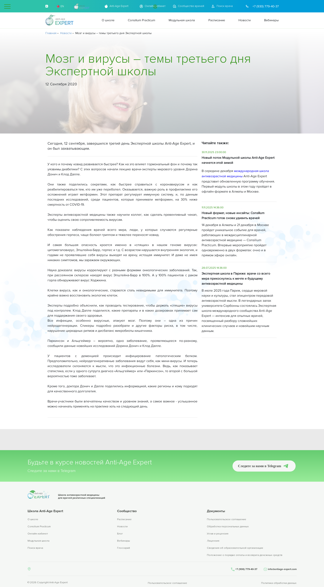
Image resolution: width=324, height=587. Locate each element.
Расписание (124, 519)
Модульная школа (38, 541)
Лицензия (213, 541)
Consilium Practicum (39, 527)
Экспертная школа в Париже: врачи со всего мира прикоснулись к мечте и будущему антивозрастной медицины (236, 278)
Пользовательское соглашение (226, 519)
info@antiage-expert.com (282, 568)
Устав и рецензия (217, 534)
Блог (120, 534)
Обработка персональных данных (228, 527)
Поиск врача (35, 548)
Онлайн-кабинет (38, 534)
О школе (33, 519)
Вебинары (123, 541)
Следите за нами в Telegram (258, 466)
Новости (122, 527)
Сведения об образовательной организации (235, 548)
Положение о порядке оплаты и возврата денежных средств (244, 555)
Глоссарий (123, 548)
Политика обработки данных (279, 581)
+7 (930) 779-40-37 (266, 6)
